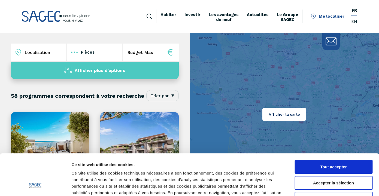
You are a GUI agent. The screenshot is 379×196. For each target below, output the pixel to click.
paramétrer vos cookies (167, 162)
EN (354, 21)
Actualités (258, 14)
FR (354, 10)
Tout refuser (333, 161)
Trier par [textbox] (160, 95)
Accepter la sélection (333, 145)
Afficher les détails (300, 185)
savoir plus (125, 162)
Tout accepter (333, 129)
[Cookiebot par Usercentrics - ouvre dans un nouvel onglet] (35, 185)
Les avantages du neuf (224, 17)
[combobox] (162, 95)
